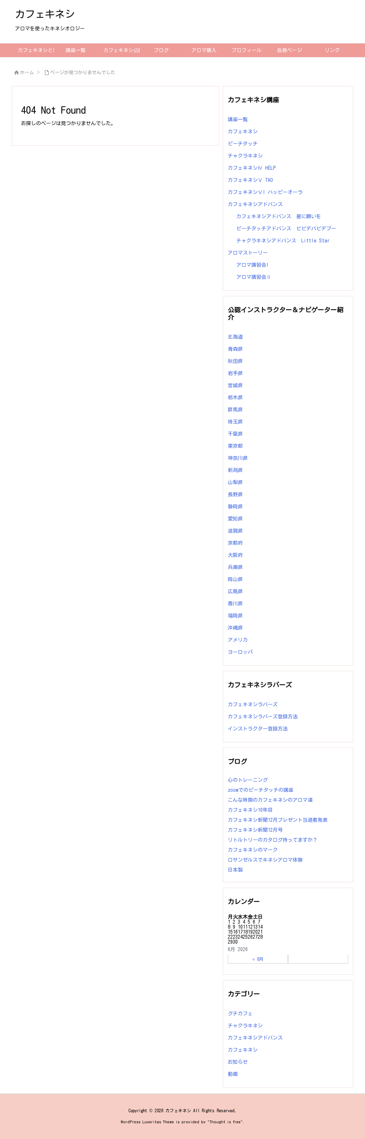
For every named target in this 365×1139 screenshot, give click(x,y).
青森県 (235, 349)
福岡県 (235, 615)
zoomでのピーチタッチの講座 (263, 789)
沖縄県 (235, 627)
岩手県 (235, 373)
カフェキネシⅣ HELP (252, 167)
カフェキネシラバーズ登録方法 (263, 716)
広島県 (235, 591)
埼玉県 (235, 421)
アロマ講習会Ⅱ (253, 277)
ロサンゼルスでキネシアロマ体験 (265, 859)
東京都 (235, 445)
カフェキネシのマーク (253, 849)
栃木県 (235, 397)
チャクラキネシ (245, 155)
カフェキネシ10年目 (250, 809)
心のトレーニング (248, 780)
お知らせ (238, 1062)
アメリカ (238, 639)
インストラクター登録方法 (258, 728)
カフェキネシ (243, 131)
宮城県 (235, 385)
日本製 (235, 869)
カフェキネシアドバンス (255, 204)
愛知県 (235, 518)
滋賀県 (235, 530)
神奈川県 (238, 458)
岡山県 (235, 579)
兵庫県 (235, 567)
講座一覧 (238, 119)
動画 (233, 1074)
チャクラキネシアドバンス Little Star (283, 240)
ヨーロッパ (240, 652)
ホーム (27, 72)
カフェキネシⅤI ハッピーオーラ (265, 192)
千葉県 (235, 433)
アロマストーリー (248, 252)
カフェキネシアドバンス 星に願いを (278, 216)
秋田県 (235, 361)
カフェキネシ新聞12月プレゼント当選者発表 (278, 819)
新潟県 (235, 470)
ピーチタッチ (243, 143)
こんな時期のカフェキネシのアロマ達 (270, 799)
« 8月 (257, 959)
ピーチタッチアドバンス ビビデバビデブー (286, 228)
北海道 (235, 336)
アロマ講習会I (252, 264)
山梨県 (235, 482)
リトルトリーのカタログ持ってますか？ (273, 839)
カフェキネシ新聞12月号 (255, 829)
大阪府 (235, 555)
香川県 (235, 603)
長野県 (235, 494)
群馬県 (235, 409)
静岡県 (235, 506)
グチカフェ (240, 1013)
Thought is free (225, 1122)
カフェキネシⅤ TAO (250, 180)
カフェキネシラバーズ (253, 704)
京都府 (235, 542)
